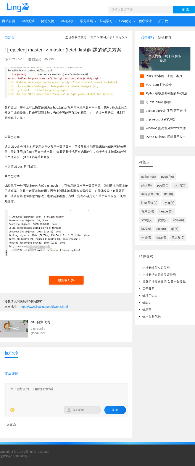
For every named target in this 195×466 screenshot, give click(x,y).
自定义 (120, 37)
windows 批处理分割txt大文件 (166, 128)
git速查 (147, 309)
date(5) (161, 237)
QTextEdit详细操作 (158, 102)
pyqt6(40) (167, 176)
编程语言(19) (150, 194)
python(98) (148, 176)
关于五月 (148, 288)
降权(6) (146, 229)
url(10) (168, 194)
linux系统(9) (149, 202)
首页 (93, 37)
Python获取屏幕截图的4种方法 (166, 93)
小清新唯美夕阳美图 (156, 268)
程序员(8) (147, 211)
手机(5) (146, 237)
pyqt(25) (162, 185)
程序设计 (145, 21)
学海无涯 (28, 21)
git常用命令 (150, 295)
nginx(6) (178, 220)
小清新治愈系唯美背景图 (159, 275)
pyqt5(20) (180, 185)
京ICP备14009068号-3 (15, 456)
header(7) (166, 211)
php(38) (146, 185)
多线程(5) (177, 237)
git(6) (174, 229)
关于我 (163, 21)
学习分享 (67, 21)
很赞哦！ (64, 280)
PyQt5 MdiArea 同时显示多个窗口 (169, 136)
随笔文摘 (47, 21)
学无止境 (86, 21)
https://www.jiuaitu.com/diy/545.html (44, 306)
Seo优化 (125, 21)
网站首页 (8, 21)
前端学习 (106, 21)
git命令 (147, 302)
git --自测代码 (151, 316)
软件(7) (163, 220)
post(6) (161, 229)
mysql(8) (168, 202)
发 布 (115, 410)
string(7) (146, 220)
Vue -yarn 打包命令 (159, 84)
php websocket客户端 (160, 119)
